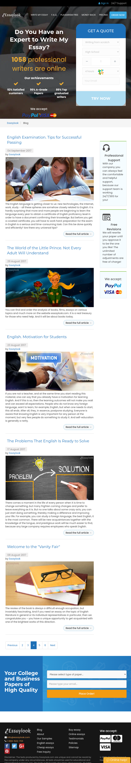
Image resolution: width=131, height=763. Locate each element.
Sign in (103, 3)
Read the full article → (79, 234)
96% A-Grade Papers (38, 91)
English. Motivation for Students (37, 337)
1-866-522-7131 (15, 741)
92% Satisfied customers (16, 91)
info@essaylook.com (18, 737)
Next (52, 645)
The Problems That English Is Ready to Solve (48, 441)
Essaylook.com (46, 757)
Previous (13, 645)
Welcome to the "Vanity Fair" (33, 546)
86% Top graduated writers (61, 93)
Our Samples (109, 133)
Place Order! (87, 693)
